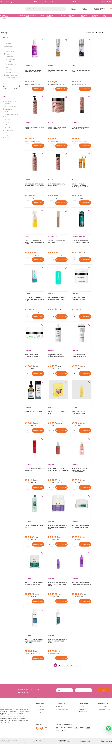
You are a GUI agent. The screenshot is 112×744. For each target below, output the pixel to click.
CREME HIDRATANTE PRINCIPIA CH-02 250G (32, 356)
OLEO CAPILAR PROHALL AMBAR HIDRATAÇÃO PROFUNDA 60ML (80, 471)
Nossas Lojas (39, 714)
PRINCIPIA (75, 294)
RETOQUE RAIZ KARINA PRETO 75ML (82, 71)
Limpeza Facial (95, 16)
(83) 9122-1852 (103, 707)
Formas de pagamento (64, 725)
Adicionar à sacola (38, 89)
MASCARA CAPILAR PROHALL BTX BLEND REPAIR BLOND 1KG (57, 528)
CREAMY (27, 294)
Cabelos (42, 15)
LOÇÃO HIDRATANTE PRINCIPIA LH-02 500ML (56, 356)
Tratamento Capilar (71, 16)
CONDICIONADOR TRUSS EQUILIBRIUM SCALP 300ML (81, 242)
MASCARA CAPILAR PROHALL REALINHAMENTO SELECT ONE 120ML (34, 642)
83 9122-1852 (108, 2)
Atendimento (103, 704)
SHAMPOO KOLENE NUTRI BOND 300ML (56, 185)
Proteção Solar (105, 16)
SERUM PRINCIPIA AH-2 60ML (34, 412)
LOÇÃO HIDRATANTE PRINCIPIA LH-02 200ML (79, 356)
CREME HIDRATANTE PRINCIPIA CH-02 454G (79, 299)
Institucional (40, 704)
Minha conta (83, 704)
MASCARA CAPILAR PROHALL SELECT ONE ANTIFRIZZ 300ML (57, 642)
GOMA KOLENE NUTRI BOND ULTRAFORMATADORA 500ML (34, 185)
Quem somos (40, 707)
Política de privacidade (62, 711)
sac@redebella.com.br (105, 711)
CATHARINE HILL (53, 237)
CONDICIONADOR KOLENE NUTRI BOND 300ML (80, 128)
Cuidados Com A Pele (31, 16)
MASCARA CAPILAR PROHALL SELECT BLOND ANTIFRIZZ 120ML (57, 585)
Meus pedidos (83, 713)
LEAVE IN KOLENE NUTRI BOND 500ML (35, 128)
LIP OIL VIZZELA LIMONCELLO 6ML (57, 413)
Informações (60, 704)
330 (75, 666)
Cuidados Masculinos (50, 16)
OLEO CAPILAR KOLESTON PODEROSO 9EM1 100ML (33, 71)
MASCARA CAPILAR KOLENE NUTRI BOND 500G (57, 128)
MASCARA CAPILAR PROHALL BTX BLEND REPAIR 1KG (34, 584)
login (101, 8)
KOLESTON (28, 65)
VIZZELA (50, 408)
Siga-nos (39, 725)
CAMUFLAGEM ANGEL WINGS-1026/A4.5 (58, 242)
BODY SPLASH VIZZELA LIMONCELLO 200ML (79, 413)
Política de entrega (61, 714)
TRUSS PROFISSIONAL (79, 237)
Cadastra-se (82, 707)
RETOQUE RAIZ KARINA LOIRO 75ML (58, 71)
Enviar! (104, 691)
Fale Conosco (40, 711)
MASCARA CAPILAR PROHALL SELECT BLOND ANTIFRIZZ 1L (81, 584)
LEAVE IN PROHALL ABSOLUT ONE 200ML (34, 470)
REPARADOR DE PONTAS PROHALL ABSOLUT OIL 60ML (58, 470)
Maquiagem (21, 15)
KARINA (50, 65)
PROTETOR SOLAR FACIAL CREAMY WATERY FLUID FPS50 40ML (35, 300)
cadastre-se (98, 9)
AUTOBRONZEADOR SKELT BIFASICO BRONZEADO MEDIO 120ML (34, 243)
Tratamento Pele (84, 16)
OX (73, 180)
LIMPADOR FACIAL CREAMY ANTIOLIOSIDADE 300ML (57, 299)
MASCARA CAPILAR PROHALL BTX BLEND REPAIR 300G (81, 527)
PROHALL (28, 465)
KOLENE (27, 122)
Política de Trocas (61, 707)
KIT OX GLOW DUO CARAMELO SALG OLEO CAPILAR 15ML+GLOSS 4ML (80, 186)
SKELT (27, 237)
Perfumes (63, 15)
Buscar (60, 9)
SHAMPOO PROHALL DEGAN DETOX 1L (34, 527)
